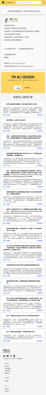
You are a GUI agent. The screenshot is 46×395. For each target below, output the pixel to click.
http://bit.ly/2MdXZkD (26, 66)
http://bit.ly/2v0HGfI (18, 63)
